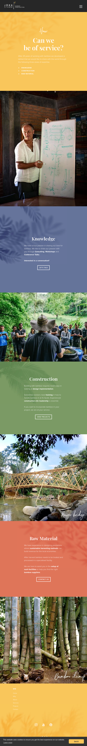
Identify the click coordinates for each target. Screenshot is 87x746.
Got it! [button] (76, 741)
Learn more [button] (7, 743)
